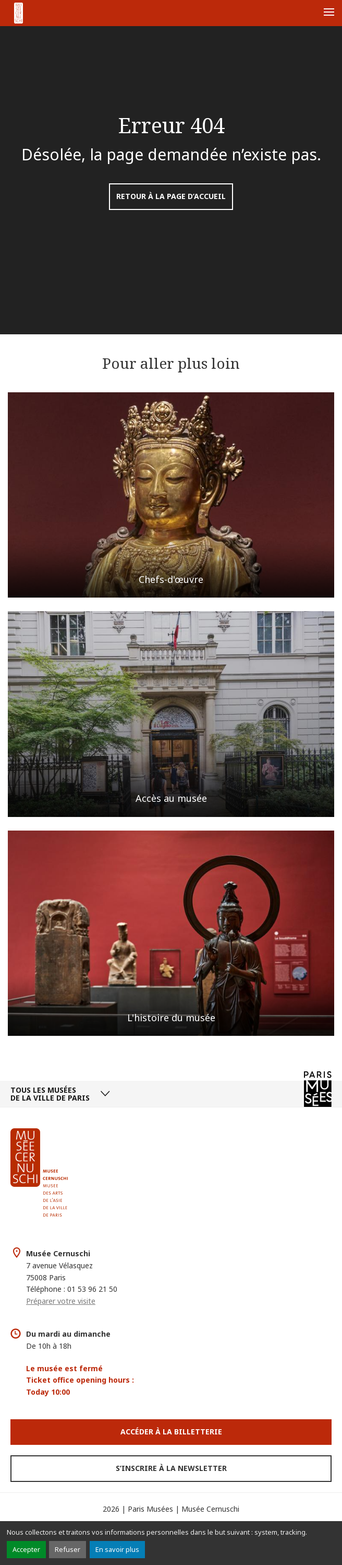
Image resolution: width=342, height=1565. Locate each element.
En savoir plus (117, 1549)
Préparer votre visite (60, 1301)
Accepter (26, 1549)
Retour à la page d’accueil (171, 196)
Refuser (67, 1549)
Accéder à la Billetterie (171, 1431)
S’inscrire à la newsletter (171, 1468)
